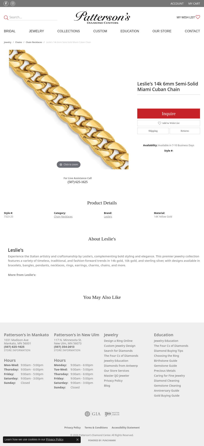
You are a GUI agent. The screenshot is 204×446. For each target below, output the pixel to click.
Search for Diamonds (118, 351)
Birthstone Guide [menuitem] (165, 361)
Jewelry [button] (36, 31)
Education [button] (130, 31)
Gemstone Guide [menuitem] (165, 366)
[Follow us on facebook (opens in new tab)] (6, 3)
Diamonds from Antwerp (121, 366)
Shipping (153, 130)
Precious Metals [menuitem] (165, 370)
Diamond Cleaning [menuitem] (166, 380)
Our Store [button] (162, 31)
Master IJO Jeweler (116, 375)
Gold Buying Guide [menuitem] (166, 395)
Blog (107, 385)
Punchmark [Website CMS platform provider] (109, 440)
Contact (192, 31)
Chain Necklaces (34, 42)
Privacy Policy (113, 380)
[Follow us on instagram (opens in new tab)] (12, 3)
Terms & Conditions (96, 427)
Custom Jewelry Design (119, 346)
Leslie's (108, 216)
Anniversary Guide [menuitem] (166, 390)
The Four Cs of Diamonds (121, 356)
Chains (18, 42)
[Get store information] (17, 350)
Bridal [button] (10, 31)
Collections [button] (68, 31)
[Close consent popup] (77, 439)
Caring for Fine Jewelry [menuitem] (169, 375)
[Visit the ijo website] (112, 414)
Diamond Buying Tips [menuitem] (168, 351)
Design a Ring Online (118, 341)
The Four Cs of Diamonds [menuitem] (171, 346)
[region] (68, 109)
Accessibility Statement (126, 427)
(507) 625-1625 (78, 182)
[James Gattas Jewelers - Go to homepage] (102, 17)
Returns (185, 130)
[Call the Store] (14, 347)
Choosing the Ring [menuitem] (166, 356)
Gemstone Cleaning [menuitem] (167, 385)
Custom (100, 31)
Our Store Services (116, 370)
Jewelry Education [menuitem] (166, 341)
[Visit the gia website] (93, 414)
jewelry (7, 42)
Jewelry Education (116, 361)
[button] (176, 3)
